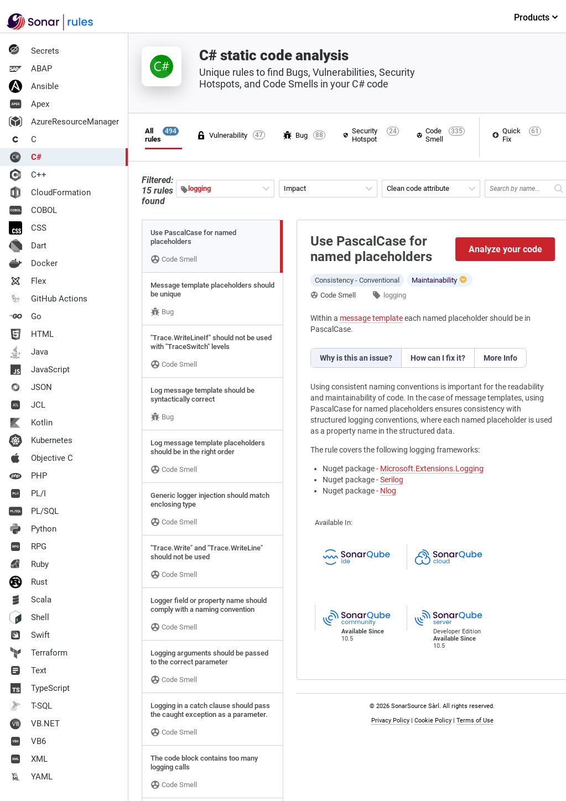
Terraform (38, 652)
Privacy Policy (390, 720)
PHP (28, 475)
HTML (31, 334)
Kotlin (31, 422)
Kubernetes (40, 440)
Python (32, 528)
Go (25, 316)
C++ (27, 174)
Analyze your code (505, 249)
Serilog (391, 479)
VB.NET (34, 723)
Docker (33, 263)
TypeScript (39, 688)
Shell (29, 617)
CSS (27, 228)
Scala (30, 599)
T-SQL (30, 705)
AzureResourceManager (64, 121)
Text (27, 670)
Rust (28, 582)
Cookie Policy (432, 720)
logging (394, 295)
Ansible (34, 86)
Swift (29, 635)
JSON (30, 387)
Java (28, 351)
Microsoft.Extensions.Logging (432, 468)
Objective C (41, 458)
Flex (27, 281)
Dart (27, 245)
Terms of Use (475, 720)
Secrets (34, 51)
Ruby (29, 564)
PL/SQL (34, 511)
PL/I (27, 493)
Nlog (388, 490)
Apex (29, 104)
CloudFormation (50, 192)
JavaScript (39, 369)
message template (371, 318)
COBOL (33, 210)
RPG (27, 546)
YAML (31, 776)
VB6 (27, 741)
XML (28, 759)
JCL (27, 405)
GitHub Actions (48, 298)
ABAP (30, 68)
